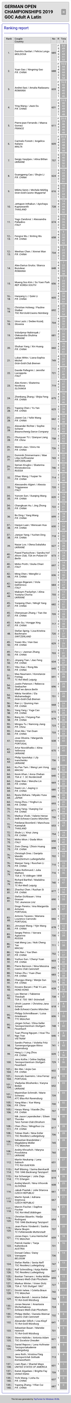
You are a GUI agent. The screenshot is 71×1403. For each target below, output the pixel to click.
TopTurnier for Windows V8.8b (46, 1399)
